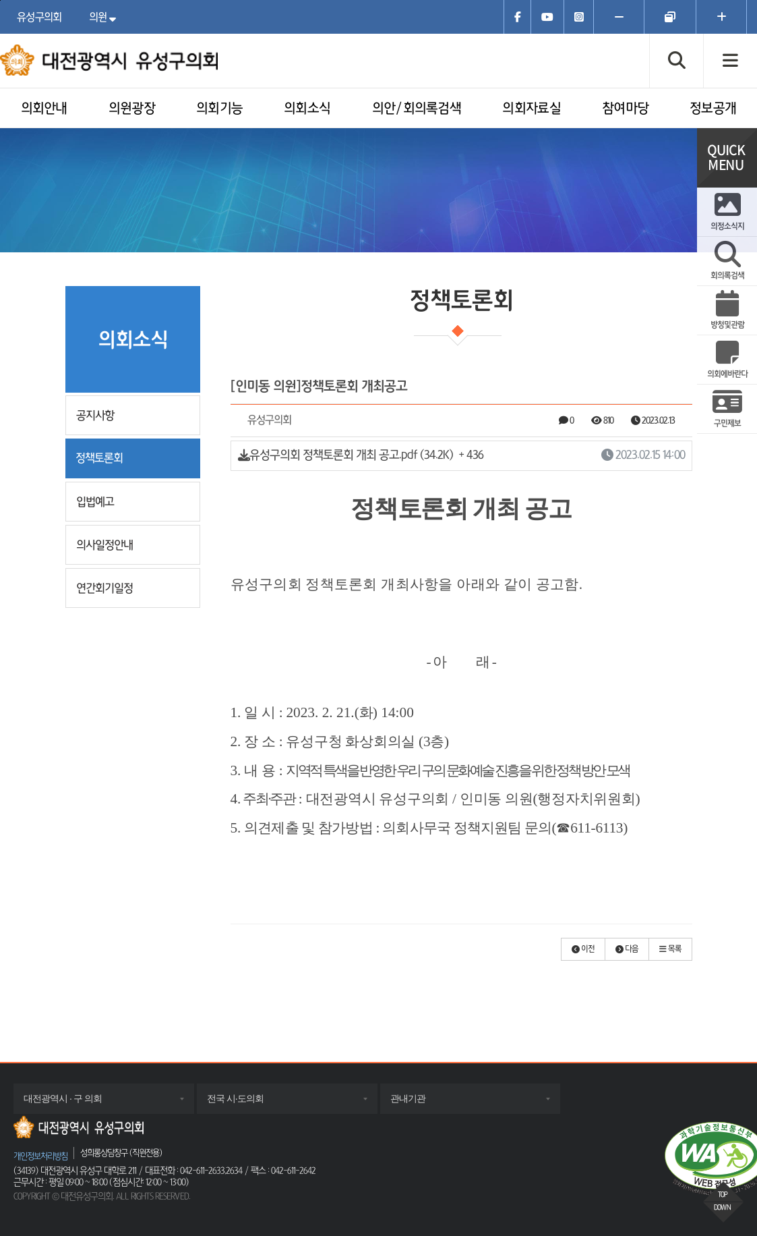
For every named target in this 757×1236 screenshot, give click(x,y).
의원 (106, 16)
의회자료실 (531, 108)
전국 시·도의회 (249, 1103)
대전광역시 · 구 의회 (76, 1103)
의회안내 (44, 108)
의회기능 (219, 108)
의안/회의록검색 (416, 108)
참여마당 (625, 108)
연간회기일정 (104, 588)
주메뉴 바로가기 (0, 0)
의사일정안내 (104, 545)
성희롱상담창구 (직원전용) (121, 1152)
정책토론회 (99, 458)
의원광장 (132, 108)
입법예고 (95, 501)
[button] (583, 949)
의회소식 (307, 108)
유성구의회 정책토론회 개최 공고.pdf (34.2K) (461, 456)
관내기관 (421, 1103)
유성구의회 (39, 16)
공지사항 (95, 415)
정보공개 (713, 108)
